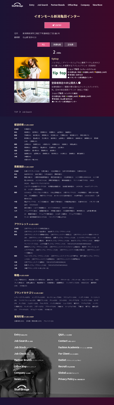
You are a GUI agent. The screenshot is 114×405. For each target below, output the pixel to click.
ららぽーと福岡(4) (61, 221)
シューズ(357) (67, 311)
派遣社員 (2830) (19, 329)
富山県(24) (36, 146)
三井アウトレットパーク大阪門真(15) (68, 267)
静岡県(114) (88, 146)
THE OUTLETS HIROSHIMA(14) (56, 270)
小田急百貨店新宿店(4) (42, 185)
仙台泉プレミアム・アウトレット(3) (59, 239)
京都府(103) (37, 152)
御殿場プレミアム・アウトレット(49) (35, 254)
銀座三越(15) (28, 185)
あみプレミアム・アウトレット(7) (81, 248)
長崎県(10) (46, 161)
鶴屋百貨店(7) (32, 221)
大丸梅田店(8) (33, 203)
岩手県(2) (35, 140)
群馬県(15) (45, 143)
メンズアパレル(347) (38, 305)
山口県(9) (61, 155)
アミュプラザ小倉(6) (30, 218)
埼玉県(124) (54, 143)
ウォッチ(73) (44, 311)
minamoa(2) (34, 212)
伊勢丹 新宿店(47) (54, 188)
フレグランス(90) (86, 308)
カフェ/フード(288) (36, 317)
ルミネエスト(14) (41, 188)
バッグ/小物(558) (55, 311)
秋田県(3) (52, 140)
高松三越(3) (28, 215)
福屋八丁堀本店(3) (56, 209)
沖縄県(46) (27, 164)
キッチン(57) (28, 314)
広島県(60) (52, 155)
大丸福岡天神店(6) (69, 218)
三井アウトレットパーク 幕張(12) (61, 242)
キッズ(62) (22, 311)
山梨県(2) (62, 146)
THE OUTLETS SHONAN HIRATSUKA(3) (79, 251)
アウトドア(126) (50, 314)
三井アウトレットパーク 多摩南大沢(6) (36, 242)
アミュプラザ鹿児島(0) (46, 221)
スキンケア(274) (74, 308)
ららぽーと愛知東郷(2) (35, 197)
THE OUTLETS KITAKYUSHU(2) (57, 273)
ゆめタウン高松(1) (68, 215)
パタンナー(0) (76, 287)
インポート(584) (83, 305)
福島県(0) (68, 140)
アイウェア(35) (86, 311)
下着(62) (81, 314)
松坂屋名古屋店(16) (54, 194)
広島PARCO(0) (82, 209)
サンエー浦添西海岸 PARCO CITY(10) (35, 224)
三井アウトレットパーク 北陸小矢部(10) (72, 257)
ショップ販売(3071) (20, 287)
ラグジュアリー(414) (69, 305)
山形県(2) (60, 140)
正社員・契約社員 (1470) (34, 329)
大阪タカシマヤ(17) (69, 200)
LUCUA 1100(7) (89, 203)
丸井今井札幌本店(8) (68, 179)
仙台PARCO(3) (28, 182)
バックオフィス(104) (72, 290)
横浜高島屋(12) (66, 188)
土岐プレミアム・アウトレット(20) (47, 257)
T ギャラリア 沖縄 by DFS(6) (57, 224)
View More (95, 6)
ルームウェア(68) (70, 314)
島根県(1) (35, 155)
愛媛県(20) (44, 158)
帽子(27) (76, 311)
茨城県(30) (27, 143)
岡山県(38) (43, 155)
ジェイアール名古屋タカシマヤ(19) (35, 194)
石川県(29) (45, 146)
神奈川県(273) (84, 143)
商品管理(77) (41, 290)
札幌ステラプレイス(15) (31, 179)
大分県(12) (63, 161)
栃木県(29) (36, 143)
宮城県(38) (43, 140)
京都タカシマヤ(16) (46, 203)
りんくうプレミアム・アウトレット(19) (36, 263)
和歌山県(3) (73, 152)
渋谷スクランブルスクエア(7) (40, 191)
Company (83, 6)
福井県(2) (54, 146)
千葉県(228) (64, 143)
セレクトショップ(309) (54, 305)
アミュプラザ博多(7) (75, 221)
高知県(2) (53, 158)
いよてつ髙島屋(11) (40, 215)
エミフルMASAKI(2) (54, 215)
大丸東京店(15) (68, 185)
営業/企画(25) (30, 290)
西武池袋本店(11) (56, 185)
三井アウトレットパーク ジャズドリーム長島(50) (65, 254)
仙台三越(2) (38, 182)
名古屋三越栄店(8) (68, 194)
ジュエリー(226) (33, 311)
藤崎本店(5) (58, 182)
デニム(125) (53, 308)
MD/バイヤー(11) (87, 287)
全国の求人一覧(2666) (31, 167)
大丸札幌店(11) (55, 179)
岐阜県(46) (79, 146)
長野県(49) (70, 146)
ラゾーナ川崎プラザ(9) (80, 188)
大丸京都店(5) (82, 200)
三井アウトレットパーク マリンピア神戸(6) (64, 263)
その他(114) (48, 317)
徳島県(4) (27, 158)
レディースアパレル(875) (22, 305)
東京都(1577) (74, 143)
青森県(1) (27, 140)
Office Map (72, 6)
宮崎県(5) (72, 161)
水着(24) (60, 314)
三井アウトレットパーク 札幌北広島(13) (36, 236)
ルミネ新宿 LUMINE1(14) (83, 185)
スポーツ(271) (39, 314)
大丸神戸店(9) (78, 203)
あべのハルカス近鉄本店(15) (63, 203)
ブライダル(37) (23, 317)
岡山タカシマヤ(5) (30, 209)
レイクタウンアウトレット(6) (86, 245)
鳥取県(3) (27, 155)
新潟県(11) (27, 146)
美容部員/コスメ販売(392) (37, 287)
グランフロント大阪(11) (40, 200)
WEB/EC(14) (85, 290)
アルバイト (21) (48, 329)
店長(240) (50, 287)
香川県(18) (35, 158)
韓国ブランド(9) (42, 308)
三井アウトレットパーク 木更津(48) (40, 245)
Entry (34, 6)
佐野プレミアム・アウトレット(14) (64, 245)
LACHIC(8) (79, 194)
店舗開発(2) (60, 290)
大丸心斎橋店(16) (56, 200)
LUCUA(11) (27, 200)
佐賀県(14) (37, 161)
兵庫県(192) (56, 152)
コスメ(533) (63, 308)
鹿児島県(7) (81, 161)
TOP (16, 119)
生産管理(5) (51, 290)
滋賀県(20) (27, 152)
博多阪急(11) (81, 218)
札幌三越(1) (45, 179)
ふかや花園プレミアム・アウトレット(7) (52, 251)
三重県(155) (33, 149)
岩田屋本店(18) (44, 218)
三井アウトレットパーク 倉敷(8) (34, 270)
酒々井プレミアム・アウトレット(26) (57, 248)
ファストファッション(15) (27, 308)
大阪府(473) (46, 152)
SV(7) (57, 287)
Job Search (44, 6)
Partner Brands (58, 6)
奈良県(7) (65, 152)
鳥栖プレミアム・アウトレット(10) (35, 273)
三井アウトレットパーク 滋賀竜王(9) (43, 267)
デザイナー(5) (65, 287)
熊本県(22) (55, 161)
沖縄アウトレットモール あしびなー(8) (36, 276)
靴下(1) (88, 314)
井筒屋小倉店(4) (56, 218)
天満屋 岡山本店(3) (70, 209)
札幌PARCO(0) (81, 179)
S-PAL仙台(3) (49, 182)
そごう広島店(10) (43, 209)
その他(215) (23, 293)
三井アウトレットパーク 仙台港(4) (35, 239)
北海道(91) (27, 137)
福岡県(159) (28, 161)
